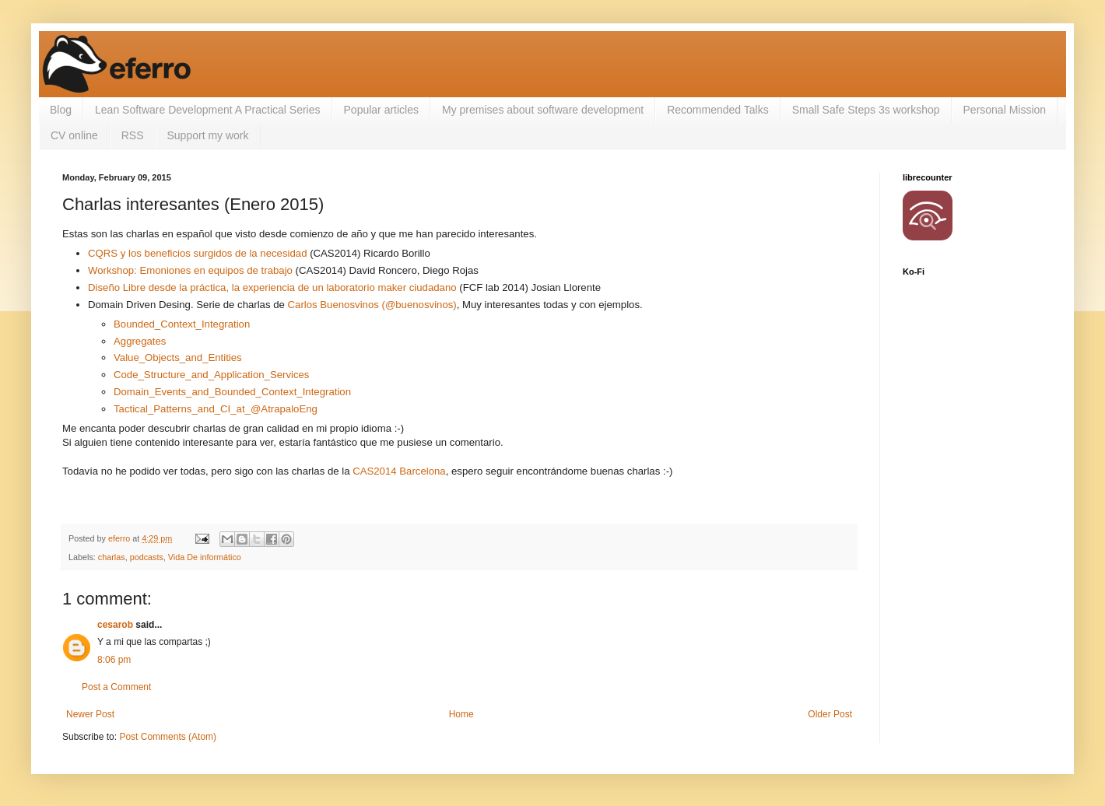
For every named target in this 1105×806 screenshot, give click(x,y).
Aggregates (140, 341)
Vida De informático (204, 557)
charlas (111, 557)
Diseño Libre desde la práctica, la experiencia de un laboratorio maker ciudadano (272, 287)
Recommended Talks (717, 109)
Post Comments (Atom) (167, 736)
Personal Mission (1005, 109)
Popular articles (381, 109)
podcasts (146, 557)
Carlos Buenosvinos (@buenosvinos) (372, 304)
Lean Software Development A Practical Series (208, 109)
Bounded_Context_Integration (182, 324)
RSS (132, 135)
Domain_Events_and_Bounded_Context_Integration (232, 392)
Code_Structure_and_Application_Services (211, 374)
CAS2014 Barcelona (399, 471)
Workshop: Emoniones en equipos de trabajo (190, 270)
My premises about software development (543, 109)
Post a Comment (116, 687)
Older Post (830, 714)
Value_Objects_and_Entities (178, 357)
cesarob (115, 624)
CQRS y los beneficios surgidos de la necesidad (197, 253)
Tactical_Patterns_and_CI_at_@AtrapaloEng (215, 409)
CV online (74, 135)
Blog (61, 109)
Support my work (208, 135)
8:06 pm (114, 659)
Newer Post (90, 714)
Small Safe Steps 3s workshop (866, 109)
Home (461, 714)
